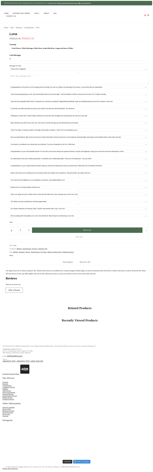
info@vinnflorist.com (14, 358)
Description (68, 263)
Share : (11, 257)
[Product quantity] (20, 231)
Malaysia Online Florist (54, 254)
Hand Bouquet (29, 27)
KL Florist (44, 254)
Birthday (19, 250)
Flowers (27, 254)
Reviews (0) (85, 263)
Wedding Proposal (68, 254)
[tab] (68, 264)
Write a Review (14, 292)
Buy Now (79, 238)
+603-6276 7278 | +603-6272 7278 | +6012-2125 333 (22, 363)
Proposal (34, 250)
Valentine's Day (42, 250)
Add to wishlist (146, 231)
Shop (12, 27)
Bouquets (19, 27)
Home (6, 27)
